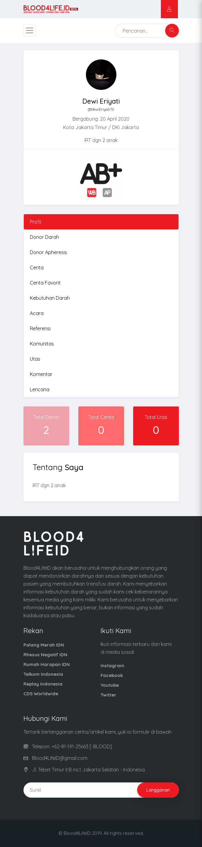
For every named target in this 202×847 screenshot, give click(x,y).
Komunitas (42, 344)
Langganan (158, 790)
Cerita (37, 267)
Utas (35, 359)
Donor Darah (44, 237)
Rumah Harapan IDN (46, 664)
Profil (35, 222)
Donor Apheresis (48, 252)
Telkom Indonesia (43, 674)
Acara (37, 313)
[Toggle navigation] (29, 30)
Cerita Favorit (45, 283)
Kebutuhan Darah (50, 298)
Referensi (40, 328)
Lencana (39, 389)
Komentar (41, 374)
